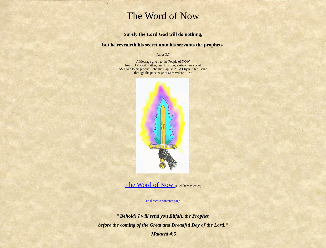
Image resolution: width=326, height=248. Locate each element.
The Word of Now (150, 184)
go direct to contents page (163, 201)
